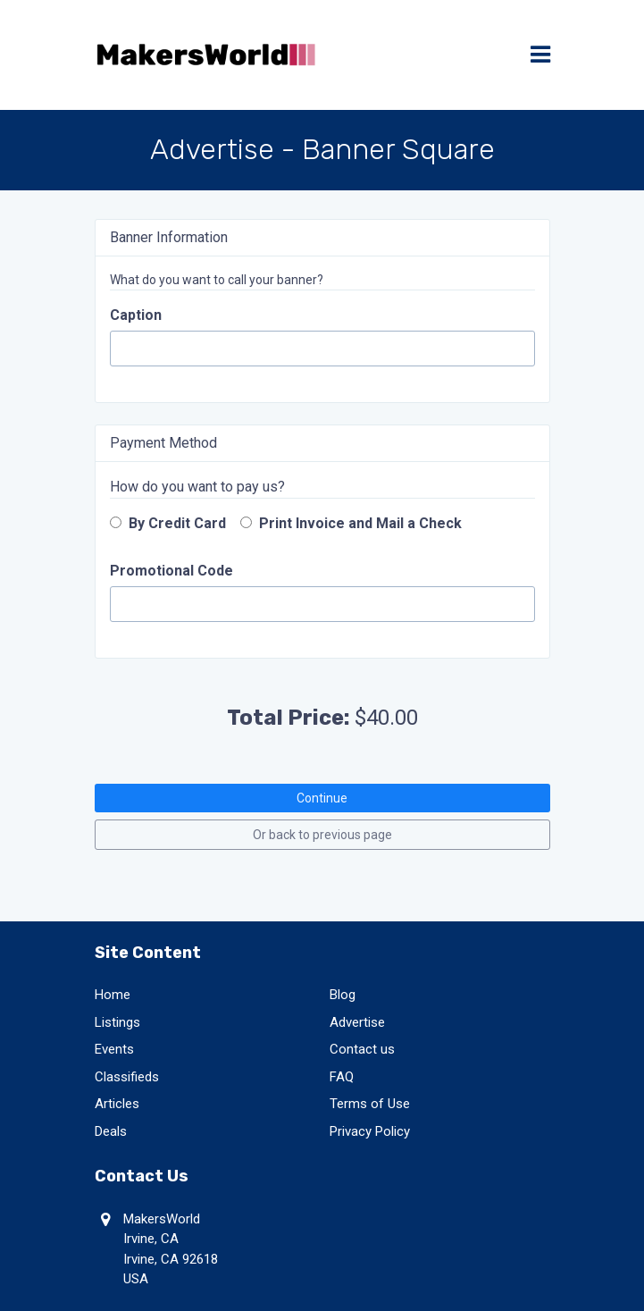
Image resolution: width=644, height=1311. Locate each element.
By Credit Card (168, 523)
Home (112, 995)
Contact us (362, 1049)
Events (114, 1049)
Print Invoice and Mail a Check (351, 523)
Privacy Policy (370, 1131)
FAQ (342, 1077)
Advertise (357, 1022)
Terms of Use (370, 1104)
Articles (117, 1104)
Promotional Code (171, 570)
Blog (342, 995)
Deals (111, 1131)
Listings (117, 1022)
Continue (322, 798)
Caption (136, 315)
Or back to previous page (322, 835)
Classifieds (127, 1077)
